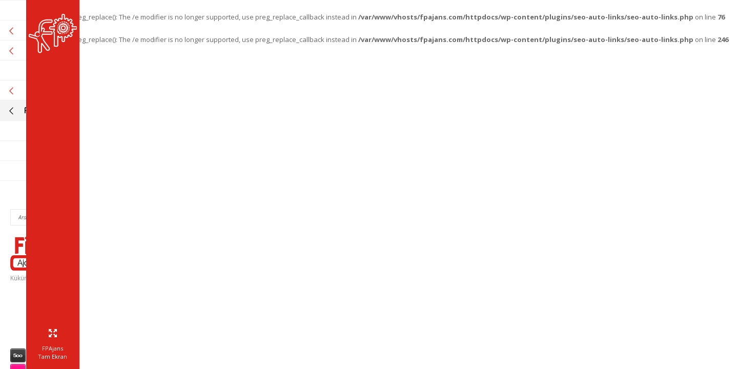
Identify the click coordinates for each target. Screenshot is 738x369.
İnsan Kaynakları (70, 131)
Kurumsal (55, 30)
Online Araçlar (55, 90)
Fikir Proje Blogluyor (55, 110)
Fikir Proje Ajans (71, 10)
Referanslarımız (70, 70)
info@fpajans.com (75, 333)
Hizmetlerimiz (55, 50)
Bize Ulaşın (81, 171)
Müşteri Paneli (74, 151)
